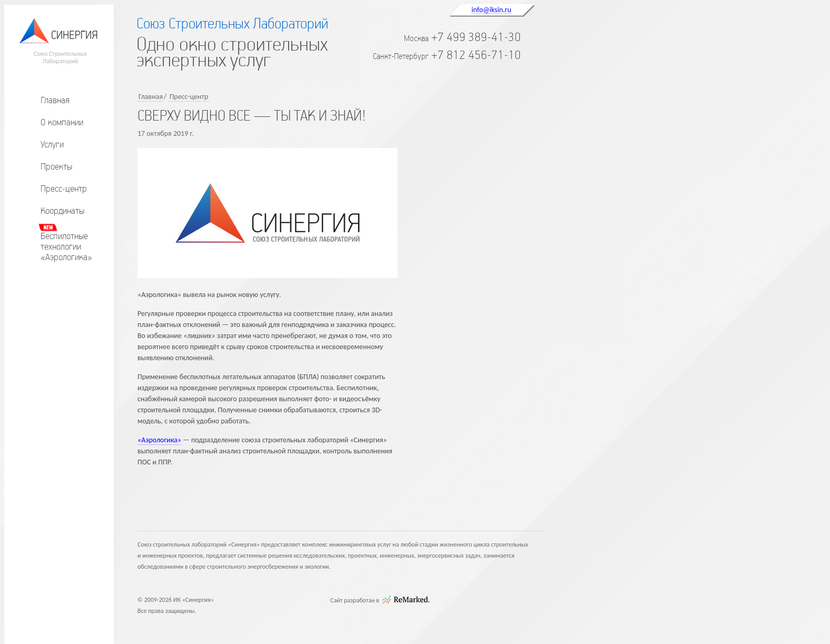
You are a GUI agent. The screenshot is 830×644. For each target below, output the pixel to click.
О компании (62, 122)
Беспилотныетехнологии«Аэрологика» (66, 246)
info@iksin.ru (491, 9)
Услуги (52, 144)
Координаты (62, 210)
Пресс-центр (64, 188)
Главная (55, 100)
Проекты (56, 166)
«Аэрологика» (159, 439)
